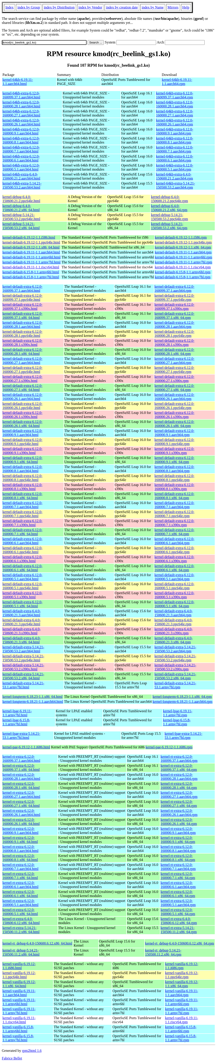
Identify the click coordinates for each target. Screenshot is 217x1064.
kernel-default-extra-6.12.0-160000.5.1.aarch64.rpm (174, 577)
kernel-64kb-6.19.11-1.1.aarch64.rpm (177, 82)
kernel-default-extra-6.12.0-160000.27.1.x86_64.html (22, 388)
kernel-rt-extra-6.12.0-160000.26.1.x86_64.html (21, 822)
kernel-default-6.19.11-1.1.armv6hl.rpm (183, 257)
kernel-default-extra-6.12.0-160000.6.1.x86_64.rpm (174, 568)
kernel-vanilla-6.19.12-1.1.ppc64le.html (19, 975)
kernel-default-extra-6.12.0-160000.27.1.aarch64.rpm (174, 361)
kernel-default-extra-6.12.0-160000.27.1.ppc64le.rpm (174, 370)
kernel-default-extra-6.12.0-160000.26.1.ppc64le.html (22, 406)
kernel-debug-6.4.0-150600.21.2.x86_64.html (21, 208)
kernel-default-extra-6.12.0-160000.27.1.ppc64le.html (22, 370)
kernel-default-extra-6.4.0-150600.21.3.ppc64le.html (21, 622)
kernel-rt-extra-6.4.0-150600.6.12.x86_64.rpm (179, 921)
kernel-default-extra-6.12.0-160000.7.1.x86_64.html (22, 532)
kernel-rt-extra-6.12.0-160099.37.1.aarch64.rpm (179, 759)
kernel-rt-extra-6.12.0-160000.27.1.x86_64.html (21, 804)
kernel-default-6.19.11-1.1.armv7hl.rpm (183, 262)
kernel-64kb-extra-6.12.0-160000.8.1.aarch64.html (21, 140)
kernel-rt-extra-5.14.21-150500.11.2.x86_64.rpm (179, 930)
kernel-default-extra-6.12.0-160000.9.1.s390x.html (22, 451)
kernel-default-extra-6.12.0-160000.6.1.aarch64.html (22, 541)
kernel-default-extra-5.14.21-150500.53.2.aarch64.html (23, 649)
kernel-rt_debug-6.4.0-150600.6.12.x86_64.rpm (179, 943)
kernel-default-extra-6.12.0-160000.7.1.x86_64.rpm (174, 532)
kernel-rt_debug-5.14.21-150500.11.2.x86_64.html (21, 952)
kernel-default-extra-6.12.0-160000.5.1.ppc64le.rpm (174, 586)
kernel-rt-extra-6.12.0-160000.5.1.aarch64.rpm (178, 903)
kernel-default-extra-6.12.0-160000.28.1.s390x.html (22, 343)
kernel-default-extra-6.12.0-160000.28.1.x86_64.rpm (174, 352)
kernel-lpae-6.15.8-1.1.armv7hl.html (16, 722)
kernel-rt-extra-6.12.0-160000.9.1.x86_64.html (20, 840)
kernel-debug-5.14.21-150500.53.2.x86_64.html (21, 226)
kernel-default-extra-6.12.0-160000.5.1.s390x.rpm (174, 595)
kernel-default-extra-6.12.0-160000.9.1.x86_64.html (22, 460)
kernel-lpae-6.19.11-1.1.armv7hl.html (17, 713)
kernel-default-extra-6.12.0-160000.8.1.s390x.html (22, 487)
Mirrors (173, 7)
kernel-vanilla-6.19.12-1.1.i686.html (19, 966)
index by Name (153, 7)
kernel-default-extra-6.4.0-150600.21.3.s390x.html (21, 631)
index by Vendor (90, 7)
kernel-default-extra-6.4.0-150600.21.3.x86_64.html (21, 640)
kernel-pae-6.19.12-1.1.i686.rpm (168, 747)
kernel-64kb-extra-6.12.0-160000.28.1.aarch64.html (21, 104)
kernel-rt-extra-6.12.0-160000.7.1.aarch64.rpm (178, 867)
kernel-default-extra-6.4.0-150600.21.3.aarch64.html (21, 613)
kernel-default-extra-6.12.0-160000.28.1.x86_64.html (22, 352)
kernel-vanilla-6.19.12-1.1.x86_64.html (19, 984)
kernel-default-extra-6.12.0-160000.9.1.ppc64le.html (22, 442)
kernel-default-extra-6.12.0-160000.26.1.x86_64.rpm (174, 424)
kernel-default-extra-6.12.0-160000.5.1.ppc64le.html (22, 586)
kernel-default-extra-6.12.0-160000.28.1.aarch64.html (22, 325)
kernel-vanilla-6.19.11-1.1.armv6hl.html (19, 1002)
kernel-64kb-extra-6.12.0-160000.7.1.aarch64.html (21, 149)
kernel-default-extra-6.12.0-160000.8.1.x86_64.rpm (174, 496)
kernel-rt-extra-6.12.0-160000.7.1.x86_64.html (20, 876)
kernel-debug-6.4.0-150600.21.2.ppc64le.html (21, 199)
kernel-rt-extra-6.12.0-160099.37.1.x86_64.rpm (179, 768)
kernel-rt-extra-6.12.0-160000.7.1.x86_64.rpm (178, 876)
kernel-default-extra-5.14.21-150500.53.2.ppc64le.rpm (175, 658)
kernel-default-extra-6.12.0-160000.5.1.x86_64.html (22, 604)
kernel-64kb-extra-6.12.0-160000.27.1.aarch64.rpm (174, 113)
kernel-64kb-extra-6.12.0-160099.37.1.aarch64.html (21, 95)
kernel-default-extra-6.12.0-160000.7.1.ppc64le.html (22, 514)
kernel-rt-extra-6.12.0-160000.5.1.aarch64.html (20, 903)
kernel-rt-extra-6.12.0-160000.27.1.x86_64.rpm (179, 804)
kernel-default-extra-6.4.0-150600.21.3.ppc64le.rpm (173, 622)
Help (185, 7)
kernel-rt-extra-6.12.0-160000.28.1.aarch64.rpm (179, 777)
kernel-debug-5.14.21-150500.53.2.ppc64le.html (21, 217)
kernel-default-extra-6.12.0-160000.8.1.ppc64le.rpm (174, 478)
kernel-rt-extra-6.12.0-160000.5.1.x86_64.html (20, 912)
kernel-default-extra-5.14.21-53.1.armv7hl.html (23, 685)
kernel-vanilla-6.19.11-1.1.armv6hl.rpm (181, 1002)
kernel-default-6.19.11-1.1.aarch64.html (31, 252)
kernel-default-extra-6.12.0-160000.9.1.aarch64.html (22, 433)
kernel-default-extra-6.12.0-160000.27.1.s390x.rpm (174, 379)
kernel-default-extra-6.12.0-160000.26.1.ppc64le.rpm (174, 406)
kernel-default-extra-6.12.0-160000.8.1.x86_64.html (22, 496)
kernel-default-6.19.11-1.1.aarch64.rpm (183, 252)
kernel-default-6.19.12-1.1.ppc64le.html (31, 242)
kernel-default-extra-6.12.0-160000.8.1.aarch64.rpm (174, 469)
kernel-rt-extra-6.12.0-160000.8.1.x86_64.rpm (178, 858)
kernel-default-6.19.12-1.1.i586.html (28, 237)
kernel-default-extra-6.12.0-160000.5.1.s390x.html (22, 595)
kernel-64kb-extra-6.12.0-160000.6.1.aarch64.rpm (174, 158)
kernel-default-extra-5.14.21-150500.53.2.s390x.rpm (175, 667)
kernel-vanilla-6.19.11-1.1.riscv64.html (19, 1020)
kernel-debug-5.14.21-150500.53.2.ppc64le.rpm (169, 217)
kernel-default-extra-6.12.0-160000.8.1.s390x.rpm (174, 487)
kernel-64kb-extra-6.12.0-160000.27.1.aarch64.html (21, 113)
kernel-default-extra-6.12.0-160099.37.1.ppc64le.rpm (174, 297)
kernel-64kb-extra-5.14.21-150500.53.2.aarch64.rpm (175, 185)
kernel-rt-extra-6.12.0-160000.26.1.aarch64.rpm (179, 813)
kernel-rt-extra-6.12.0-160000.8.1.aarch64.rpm (178, 849)
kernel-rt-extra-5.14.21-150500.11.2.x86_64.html (21, 930)
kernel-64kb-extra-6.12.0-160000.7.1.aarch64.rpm (174, 149)
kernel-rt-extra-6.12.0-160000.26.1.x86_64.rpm (179, 822)
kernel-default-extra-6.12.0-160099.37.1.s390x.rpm (174, 307)
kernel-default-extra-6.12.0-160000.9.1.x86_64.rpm (174, 460)
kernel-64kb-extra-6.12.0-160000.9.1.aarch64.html (21, 131)
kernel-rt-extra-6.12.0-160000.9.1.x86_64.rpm (178, 840)
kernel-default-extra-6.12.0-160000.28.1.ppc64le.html (22, 334)
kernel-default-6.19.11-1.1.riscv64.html (30, 267)
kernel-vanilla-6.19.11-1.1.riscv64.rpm (181, 1020)
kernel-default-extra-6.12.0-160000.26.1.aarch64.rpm (174, 397)
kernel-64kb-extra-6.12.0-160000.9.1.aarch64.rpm (174, 131)
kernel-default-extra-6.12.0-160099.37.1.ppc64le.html (22, 297)
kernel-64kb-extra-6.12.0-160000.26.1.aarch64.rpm (174, 122)
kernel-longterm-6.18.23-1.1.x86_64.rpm (182, 697)
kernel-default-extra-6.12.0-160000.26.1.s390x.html (22, 415)
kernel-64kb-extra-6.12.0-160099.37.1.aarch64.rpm (174, 95)
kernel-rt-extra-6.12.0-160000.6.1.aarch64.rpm (178, 885)
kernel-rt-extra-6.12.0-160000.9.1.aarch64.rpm (178, 831)
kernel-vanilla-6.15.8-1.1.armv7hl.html (18, 1038)
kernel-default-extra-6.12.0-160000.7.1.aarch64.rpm (174, 505)
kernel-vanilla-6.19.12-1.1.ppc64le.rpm (181, 975)
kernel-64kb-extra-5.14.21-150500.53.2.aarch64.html (21, 185)
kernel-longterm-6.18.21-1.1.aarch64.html (32, 701)
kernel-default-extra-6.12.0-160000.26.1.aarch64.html (22, 397)
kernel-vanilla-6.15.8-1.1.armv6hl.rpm (181, 1029)
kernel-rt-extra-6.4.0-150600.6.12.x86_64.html (21, 921)
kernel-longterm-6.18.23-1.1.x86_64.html (32, 697)
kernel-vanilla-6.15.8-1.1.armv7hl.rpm (181, 1038)
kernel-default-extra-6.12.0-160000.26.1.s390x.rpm (174, 415)
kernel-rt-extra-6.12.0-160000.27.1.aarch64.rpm (179, 795)
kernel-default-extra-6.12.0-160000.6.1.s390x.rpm (174, 559)
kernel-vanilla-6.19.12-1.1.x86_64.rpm (181, 984)
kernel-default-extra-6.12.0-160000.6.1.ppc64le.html (22, 550)
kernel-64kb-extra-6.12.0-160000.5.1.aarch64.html (21, 167)
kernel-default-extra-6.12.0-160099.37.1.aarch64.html (22, 288)
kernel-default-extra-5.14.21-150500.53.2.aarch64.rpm (175, 649)
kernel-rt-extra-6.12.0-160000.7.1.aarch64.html (20, 867)
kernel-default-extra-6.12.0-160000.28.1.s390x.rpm (174, 343)
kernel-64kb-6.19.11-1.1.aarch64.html (17, 82)
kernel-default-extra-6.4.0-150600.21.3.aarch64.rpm (173, 613)
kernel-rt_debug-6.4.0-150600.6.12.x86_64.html (37, 943)
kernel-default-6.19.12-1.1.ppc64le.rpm (183, 242)
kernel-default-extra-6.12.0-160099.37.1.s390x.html (22, 307)
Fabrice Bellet (12, 1058)
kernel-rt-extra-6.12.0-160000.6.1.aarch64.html (20, 885)
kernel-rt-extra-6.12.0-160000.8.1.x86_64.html (20, 858)
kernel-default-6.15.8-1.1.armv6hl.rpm (182, 272)
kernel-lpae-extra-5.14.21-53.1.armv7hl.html (21, 736)
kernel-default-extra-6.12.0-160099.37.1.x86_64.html (22, 316)
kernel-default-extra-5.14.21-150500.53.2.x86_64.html (23, 676)
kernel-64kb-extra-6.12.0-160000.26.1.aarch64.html (21, 122)
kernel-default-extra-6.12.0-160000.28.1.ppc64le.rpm (174, 334)
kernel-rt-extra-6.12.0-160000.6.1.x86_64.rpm (178, 894)
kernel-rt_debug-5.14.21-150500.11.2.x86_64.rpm (163, 952)
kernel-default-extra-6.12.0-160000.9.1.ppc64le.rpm (174, 442)
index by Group (28, 7)
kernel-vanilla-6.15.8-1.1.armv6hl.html (18, 1029)
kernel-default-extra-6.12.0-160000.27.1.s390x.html (22, 379)
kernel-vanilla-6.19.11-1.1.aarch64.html (19, 993)
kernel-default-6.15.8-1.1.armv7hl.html (30, 277)
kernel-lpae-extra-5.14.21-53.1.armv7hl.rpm (183, 736)
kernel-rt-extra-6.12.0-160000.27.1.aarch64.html (21, 795)
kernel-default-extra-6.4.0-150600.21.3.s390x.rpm (173, 631)
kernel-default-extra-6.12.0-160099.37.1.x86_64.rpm (174, 316)
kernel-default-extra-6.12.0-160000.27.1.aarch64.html (22, 361)
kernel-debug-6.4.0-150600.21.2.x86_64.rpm (169, 208)
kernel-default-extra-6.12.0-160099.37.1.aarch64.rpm (174, 288)
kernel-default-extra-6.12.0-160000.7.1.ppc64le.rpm (174, 514)
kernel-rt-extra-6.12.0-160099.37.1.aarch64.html (21, 759)
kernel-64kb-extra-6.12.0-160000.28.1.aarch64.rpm (174, 104)
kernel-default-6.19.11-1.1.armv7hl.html (31, 262)
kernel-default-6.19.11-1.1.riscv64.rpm (183, 267)
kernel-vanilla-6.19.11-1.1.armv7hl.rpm (181, 1011)
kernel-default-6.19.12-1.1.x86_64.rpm (183, 247)
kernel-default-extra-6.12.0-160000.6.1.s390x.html (22, 559)
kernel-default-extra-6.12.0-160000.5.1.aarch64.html (22, 577)
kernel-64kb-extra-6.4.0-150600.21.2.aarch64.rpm (174, 176)
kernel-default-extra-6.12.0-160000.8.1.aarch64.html (22, 469)
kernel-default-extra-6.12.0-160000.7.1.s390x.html (22, 523)
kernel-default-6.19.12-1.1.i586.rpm (181, 237)
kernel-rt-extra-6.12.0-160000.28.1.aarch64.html (21, 777)
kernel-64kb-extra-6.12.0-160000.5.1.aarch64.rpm (174, 167)
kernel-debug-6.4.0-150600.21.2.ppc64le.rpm (169, 199)
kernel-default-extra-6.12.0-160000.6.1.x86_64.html (22, 568)
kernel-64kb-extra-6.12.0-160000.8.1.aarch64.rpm (174, 140)
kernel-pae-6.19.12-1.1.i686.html (26, 747)
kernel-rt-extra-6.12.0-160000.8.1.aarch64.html (20, 849)
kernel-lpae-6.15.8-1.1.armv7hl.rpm (177, 722)
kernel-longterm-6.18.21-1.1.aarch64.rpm (182, 701)
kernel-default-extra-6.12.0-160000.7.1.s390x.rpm (174, 523)
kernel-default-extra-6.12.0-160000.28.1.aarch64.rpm (174, 325)
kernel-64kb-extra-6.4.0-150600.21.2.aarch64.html (21, 176)
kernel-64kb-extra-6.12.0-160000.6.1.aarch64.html (21, 158)
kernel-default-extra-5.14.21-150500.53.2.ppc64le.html (23, 658)
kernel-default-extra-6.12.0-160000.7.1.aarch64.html (22, 505)
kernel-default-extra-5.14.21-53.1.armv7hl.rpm (175, 685)
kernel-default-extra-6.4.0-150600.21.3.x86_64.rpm (173, 640)
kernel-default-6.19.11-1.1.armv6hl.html (31, 257)
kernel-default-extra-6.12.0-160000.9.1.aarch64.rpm (174, 433)
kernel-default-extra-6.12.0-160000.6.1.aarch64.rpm (174, 541)
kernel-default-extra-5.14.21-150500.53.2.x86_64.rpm (175, 676)
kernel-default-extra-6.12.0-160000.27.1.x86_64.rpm (174, 388)
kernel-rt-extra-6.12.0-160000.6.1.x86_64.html (20, 894)
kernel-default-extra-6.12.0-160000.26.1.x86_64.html (22, 424)
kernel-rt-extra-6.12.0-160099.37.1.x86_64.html (21, 768)
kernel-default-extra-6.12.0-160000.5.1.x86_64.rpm (174, 604)
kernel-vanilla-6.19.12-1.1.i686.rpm (181, 966)
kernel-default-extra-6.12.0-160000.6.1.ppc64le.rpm (174, 550)
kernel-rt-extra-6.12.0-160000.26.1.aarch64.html (21, 813)
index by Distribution (59, 7)
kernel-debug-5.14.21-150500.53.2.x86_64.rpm (169, 226)
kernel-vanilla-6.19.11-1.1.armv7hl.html (19, 1011)
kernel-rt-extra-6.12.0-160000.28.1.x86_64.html (21, 786)
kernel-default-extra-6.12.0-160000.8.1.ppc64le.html (22, 478)
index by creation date (122, 7)
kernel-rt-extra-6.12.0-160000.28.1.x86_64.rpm (179, 786)
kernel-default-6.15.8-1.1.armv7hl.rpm (182, 277)
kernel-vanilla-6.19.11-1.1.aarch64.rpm (181, 993)
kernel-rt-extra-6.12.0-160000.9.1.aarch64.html (20, 831)
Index (9, 7)
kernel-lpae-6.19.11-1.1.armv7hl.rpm (177, 713)
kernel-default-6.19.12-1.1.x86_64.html (31, 247)
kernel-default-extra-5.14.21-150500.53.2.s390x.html (23, 667)
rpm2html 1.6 (32, 1051)
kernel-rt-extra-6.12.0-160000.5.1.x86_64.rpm (178, 912)
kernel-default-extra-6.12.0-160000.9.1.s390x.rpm (174, 451)
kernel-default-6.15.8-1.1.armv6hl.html (30, 272)
